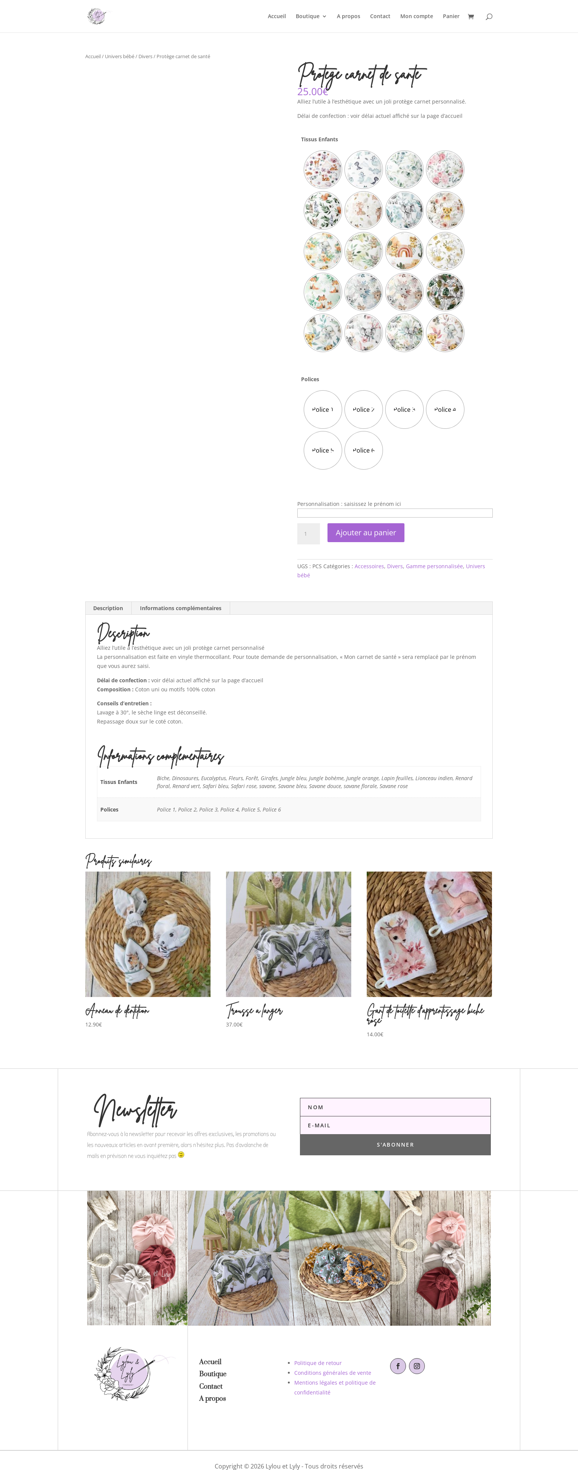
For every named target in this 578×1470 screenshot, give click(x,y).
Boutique (308, 17)
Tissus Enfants (319, 139)
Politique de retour (318, 1362)
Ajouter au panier (366, 532)
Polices (310, 379)
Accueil (277, 17)
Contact (380, 17)
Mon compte (416, 17)
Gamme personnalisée (434, 566)
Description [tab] (108, 608)
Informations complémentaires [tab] (180, 608)
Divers (145, 56)
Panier (451, 17)
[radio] (323, 170)
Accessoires (369, 566)
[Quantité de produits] (308, 533)
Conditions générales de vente (332, 1372)
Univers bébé (119, 56)
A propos (348, 17)
